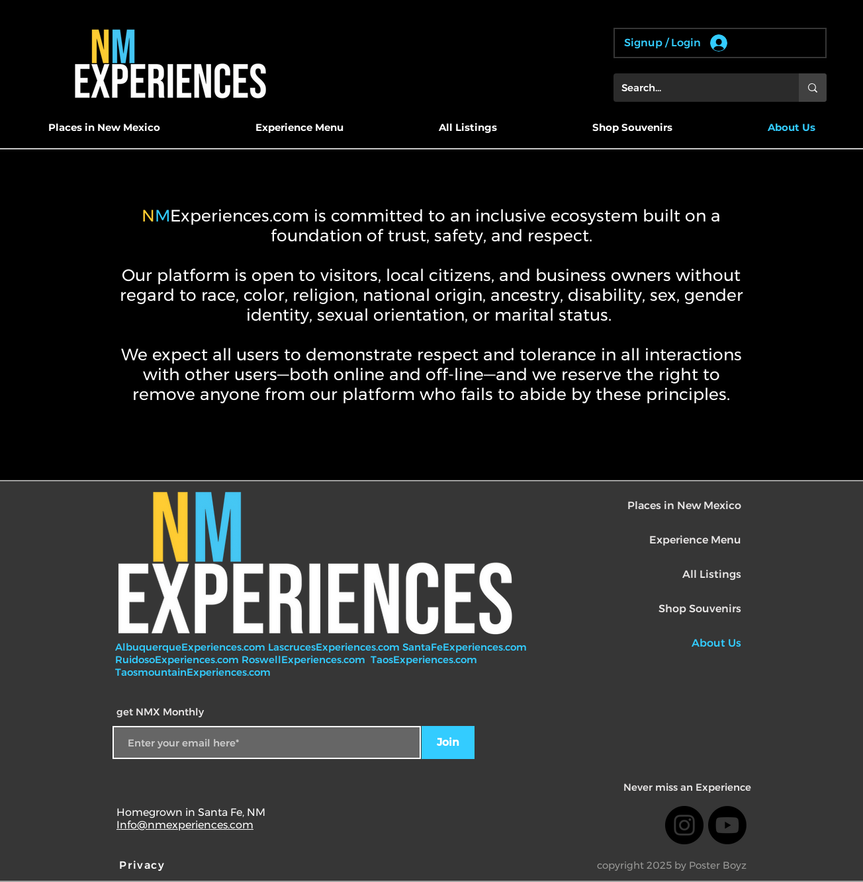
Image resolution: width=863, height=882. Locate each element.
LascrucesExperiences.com (335, 647)
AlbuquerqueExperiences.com (191, 647)
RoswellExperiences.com (305, 659)
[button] (104, 127)
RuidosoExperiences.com (177, 659)
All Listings (711, 574)
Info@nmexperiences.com (184, 825)
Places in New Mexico (684, 505)
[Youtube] (727, 825)
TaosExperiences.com (425, 659)
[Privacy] (144, 865)
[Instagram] (684, 825)
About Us (716, 643)
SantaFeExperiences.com (464, 647)
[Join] (448, 742)
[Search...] (696, 87)
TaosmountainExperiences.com (193, 672)
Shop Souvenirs (700, 608)
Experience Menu (695, 540)
